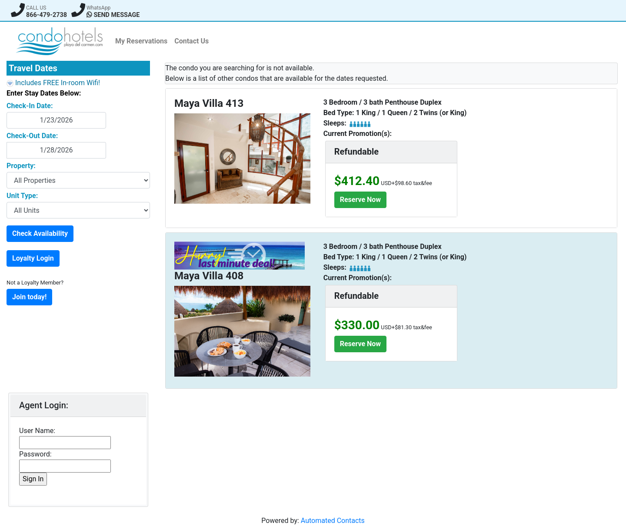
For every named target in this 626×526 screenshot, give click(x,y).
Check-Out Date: (32, 136)
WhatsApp (98, 8)
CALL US (36, 8)
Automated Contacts (333, 520)
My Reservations (141, 41)
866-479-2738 (46, 15)
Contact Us (191, 41)
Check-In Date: (30, 106)
